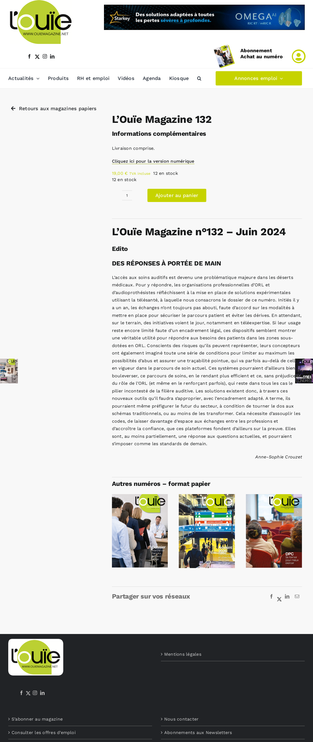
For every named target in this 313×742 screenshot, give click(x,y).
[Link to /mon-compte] (299, 56)
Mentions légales (182, 654)
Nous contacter (181, 719)
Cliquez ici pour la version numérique (153, 161)
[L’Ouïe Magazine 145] (274, 496)
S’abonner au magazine (37, 719)
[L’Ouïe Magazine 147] (140, 496)
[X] (279, 596)
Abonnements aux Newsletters (198, 732)
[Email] (297, 596)
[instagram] (45, 56)
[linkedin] (52, 56)
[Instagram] (35, 693)
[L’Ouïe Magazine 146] (207, 496)
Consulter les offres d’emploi (44, 732)
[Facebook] (271, 596)
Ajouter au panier (176, 195)
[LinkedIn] (287, 596)
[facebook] (29, 56)
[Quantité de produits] (127, 195)
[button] (199, 78)
